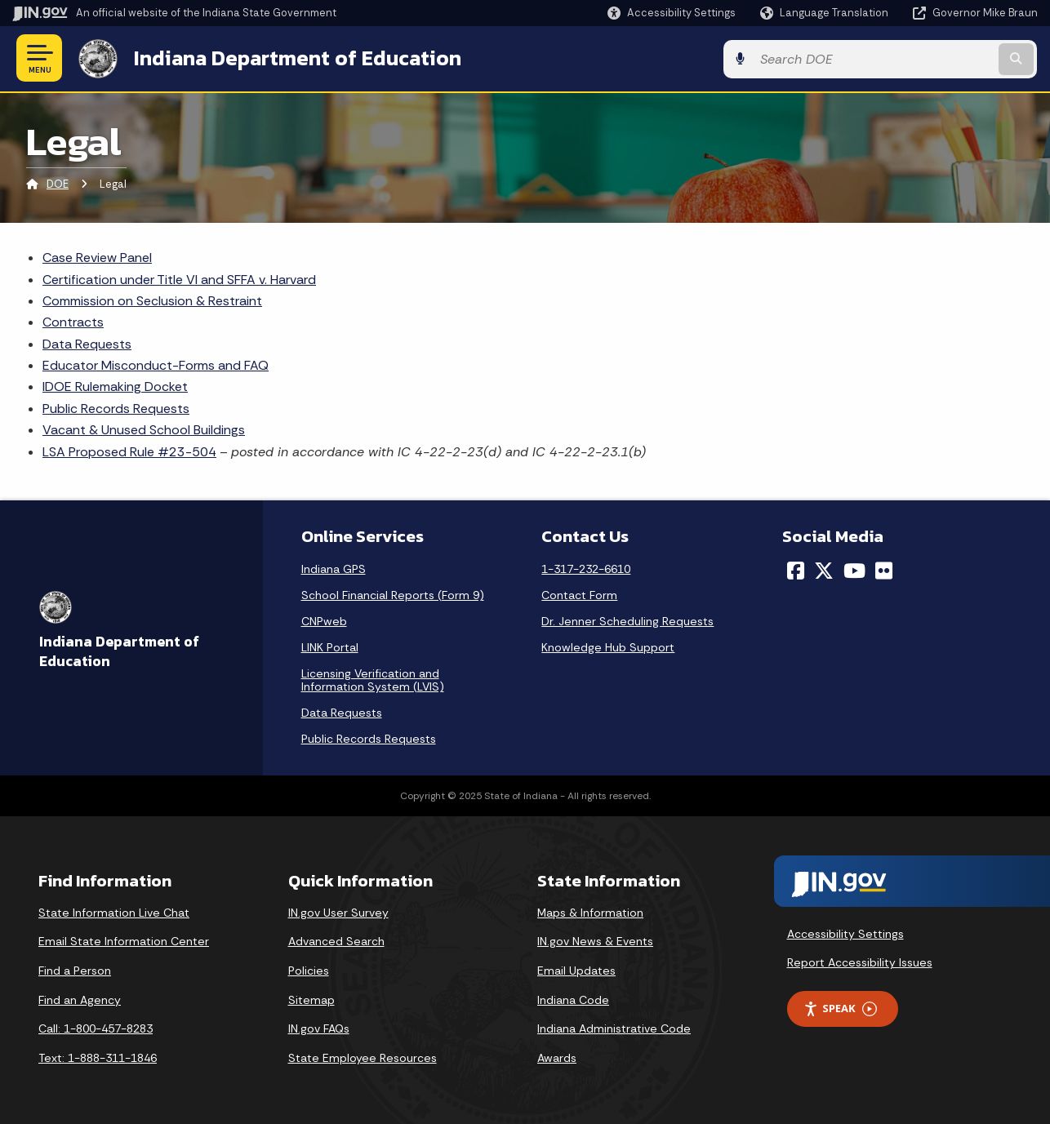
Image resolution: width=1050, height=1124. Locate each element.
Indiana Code (573, 999)
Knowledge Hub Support (607, 646)
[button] (671, 12)
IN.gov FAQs (318, 1027)
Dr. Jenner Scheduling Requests (627, 620)
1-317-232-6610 (585, 568)
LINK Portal (329, 646)
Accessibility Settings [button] (845, 933)
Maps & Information (590, 911)
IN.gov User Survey (338, 911)
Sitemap (311, 999)
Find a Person (74, 969)
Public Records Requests (115, 407)
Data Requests (86, 343)
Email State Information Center (123, 940)
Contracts (73, 321)
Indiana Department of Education (296, 57)
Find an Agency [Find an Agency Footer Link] (79, 999)
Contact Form (579, 594)
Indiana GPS (333, 568)
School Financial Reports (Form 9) (392, 594)
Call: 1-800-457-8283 (95, 1027)
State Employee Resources (362, 1057)
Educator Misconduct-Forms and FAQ (155, 364)
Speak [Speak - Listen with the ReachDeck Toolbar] (840, 1007)
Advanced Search (336, 940)
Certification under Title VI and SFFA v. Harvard (179, 278)
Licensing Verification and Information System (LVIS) (372, 679)
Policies (308, 969)
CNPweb (324, 620)
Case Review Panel (97, 256)
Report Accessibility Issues (859, 961)
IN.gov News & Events (595, 940)
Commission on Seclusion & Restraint (152, 300)
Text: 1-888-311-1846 (97, 1057)
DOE (58, 183)
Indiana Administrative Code (614, 1027)
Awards (556, 1057)
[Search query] (920, 58)
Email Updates (576, 969)
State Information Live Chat (113, 911)
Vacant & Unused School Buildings (143, 429)
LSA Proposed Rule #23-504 (129, 451)
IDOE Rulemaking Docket (115, 385)
